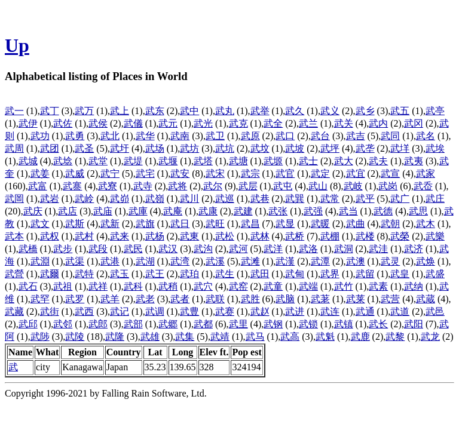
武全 (273, 123)
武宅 (145, 173)
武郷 (168, 324)
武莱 (355, 299)
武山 (318, 186)
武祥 (98, 286)
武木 (425, 224)
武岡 (14, 199)
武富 (37, 186)
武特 (84, 274)
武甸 (294, 274)
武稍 (168, 286)
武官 (285, 173)
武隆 (114, 336)
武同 (390, 136)
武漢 (285, 261)
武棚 (329, 236)
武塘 (238, 161)
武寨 (72, 186)
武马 (255, 336)
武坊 (189, 148)
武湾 (179, 261)
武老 (145, 299)
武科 (133, 286)
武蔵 (425, 299)
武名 (425, 136)
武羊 (110, 299)
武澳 (355, 261)
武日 (179, 224)
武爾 (49, 274)
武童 (273, 286)
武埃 (435, 148)
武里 (238, 324)
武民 (133, 249)
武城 (28, 161)
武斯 (74, 224)
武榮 (399, 236)
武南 (179, 136)
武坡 (294, 148)
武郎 (98, 324)
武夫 (378, 161)
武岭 (84, 199)
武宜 (355, 173)
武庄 (435, 199)
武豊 (189, 311)
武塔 (203, 161)
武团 (49, 148)
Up (17, 45)
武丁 (49, 111)
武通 (365, 311)
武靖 (220, 336)
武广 (399, 199)
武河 (238, 249)
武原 (250, 136)
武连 (329, 311)
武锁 (308, 324)
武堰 (168, 161)
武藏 (14, 311)
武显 (285, 224)
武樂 (435, 236)
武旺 (215, 224)
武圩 (119, 148)
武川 (189, 199)
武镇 (343, 324)
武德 (383, 211)
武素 (378, 286)
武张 (277, 211)
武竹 (343, 286)
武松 (224, 236)
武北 (110, 136)
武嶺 (154, 199)
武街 (49, 311)
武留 (365, 274)
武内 (378, 123)
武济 (413, 249)
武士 (308, 161)
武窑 (238, 286)
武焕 (425, 261)
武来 (119, 236)
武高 (289, 336)
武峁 (119, 199)
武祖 (62, 286)
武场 (154, 148)
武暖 (320, 224)
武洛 (308, 249)
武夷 (413, 161)
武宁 (110, 173)
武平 (365, 199)
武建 (243, 211)
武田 (260, 274)
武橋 (28, 249)
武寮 (107, 186)
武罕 (40, 299)
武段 (98, 249)
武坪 (329, 148)
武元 (168, 123)
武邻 (62, 324)
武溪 (215, 261)
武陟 (40, 336)
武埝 (62, 161)
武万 (84, 111)
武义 (329, 111)
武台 (320, 136)
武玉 (119, 274)
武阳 (413, 324)
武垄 (365, 148)
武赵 (260, 311)
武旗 (145, 224)
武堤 (133, 161)
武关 (343, 123)
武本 (14, 236)
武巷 (260, 199)
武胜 (250, 299)
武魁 (325, 336)
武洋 (273, 249)
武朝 (390, 224)
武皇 (399, 274)
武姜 (40, 173)
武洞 (343, 249)
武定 (320, 173)
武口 (285, 136)
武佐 (62, 123)
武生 (224, 274)
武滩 (250, 261)
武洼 (378, 249)
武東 (189, 236)
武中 (189, 111)
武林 (260, 236)
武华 (145, 136)
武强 (313, 211)
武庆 (32, 211)
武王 (154, 274)
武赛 (224, 311)
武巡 (224, 199)
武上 (119, 111)
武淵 (40, 261)
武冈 (413, 123)
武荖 (320, 299)
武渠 (74, 261)
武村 (84, 236)
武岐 (353, 186)
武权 (49, 236)
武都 (203, 324)
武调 (154, 311)
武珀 (189, 274)
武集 (184, 336)
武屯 (282, 186)
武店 (67, 211)
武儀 (133, 123)
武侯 (98, 123)
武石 (28, 286)
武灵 (390, 261)
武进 (294, 311)
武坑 (224, 148)
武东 (154, 111)
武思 (418, 211)
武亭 (435, 111)
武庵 (172, 211)
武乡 (365, 111)
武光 (203, 123)
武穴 (203, 286)
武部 (133, 324)
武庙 (102, 211)
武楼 (365, 236)
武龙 (430, 336)
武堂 (98, 161)
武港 (110, 261)
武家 (425, 173)
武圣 (84, 148)
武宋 (215, 173)
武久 (294, 111)
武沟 (203, 249)
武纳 (413, 286)
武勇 (74, 136)
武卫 (215, 136)
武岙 (423, 186)
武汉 (168, 249)
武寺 (142, 186)
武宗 (250, 173)
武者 (179, 299)
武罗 (74, 299)
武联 (215, 299)
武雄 (150, 336)
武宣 (390, 173)
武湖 (145, 261)
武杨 (154, 236)
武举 (260, 111)
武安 (179, 173)
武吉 (355, 136)
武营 (390, 299)
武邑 (435, 311)
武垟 (399, 148)
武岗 (387, 186)
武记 (119, 311)
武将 (177, 186)
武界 (329, 274)
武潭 (320, 261)
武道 (399, 311)
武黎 (395, 336)
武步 (62, 249)
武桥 (294, 236)
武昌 (250, 224)
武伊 (28, 123)
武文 (40, 224)
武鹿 (360, 336)
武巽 (294, 199)
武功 (40, 136)
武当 (348, 211)
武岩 (49, 199)
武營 (14, 274)
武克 (238, 123)
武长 (378, 324)
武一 (14, 111)
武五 (399, 111)
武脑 (285, 299)
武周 (14, 148)
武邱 (28, 324)
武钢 (273, 324)
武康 (208, 211)
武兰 (308, 123)
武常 (329, 199)
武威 (74, 173)
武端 (308, 286)
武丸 (224, 111)
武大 (343, 161)
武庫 (138, 211)
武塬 (273, 161)
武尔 (212, 186)
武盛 (435, 274)
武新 (110, 224)
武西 (84, 311)
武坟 (260, 148)
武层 (248, 186)
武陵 (74, 336)
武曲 (355, 224)
